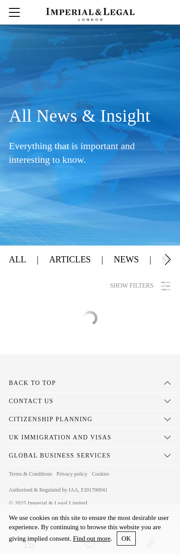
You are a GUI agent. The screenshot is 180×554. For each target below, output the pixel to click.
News (126, 259)
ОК (126, 538)
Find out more (92, 538)
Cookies (100, 474)
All (17, 259)
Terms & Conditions (30, 474)
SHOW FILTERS (140, 286)
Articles (70, 259)
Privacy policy (72, 474)
